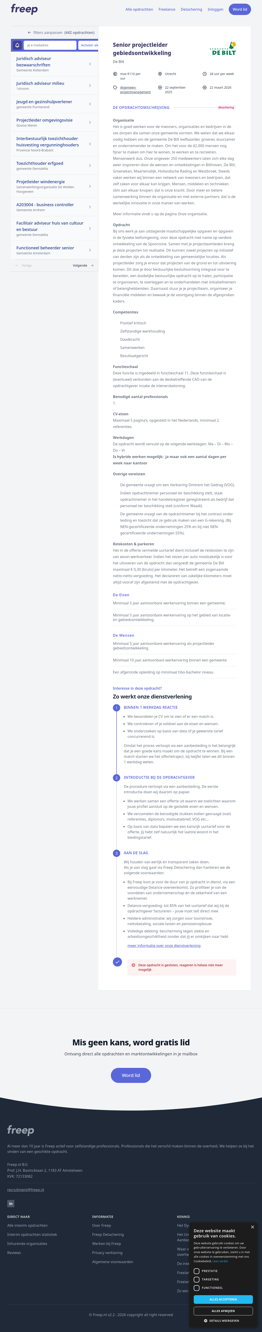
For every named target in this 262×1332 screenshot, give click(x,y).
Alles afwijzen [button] (223, 1311)
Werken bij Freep (106, 1243)
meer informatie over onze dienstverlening (164, 945)
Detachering (191, 9)
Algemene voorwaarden (112, 1261)
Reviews (14, 1252)
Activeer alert (91, 45)
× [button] (252, 1227)
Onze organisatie (192, 213)
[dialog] (223, 1274)
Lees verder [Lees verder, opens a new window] (220, 1261)
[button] (223, 1320)
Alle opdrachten (139, 9)
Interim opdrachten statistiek (32, 1234)
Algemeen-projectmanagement (135, 89)
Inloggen (216, 9)
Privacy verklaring (107, 1252)
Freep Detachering (108, 1234)
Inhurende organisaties (27, 1243)
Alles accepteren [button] (223, 1299)
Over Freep (101, 1225)
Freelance (166, 9)
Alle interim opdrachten (27, 1225)
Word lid (240, 9)
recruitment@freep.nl (25, 1189)
